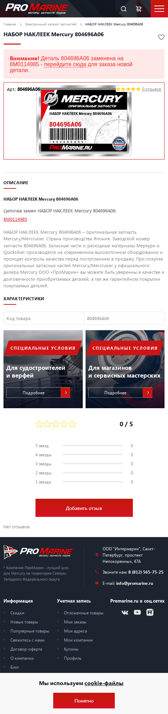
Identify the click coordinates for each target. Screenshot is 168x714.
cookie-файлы (104, 682)
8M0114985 (15, 219)
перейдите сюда (65, 64)
